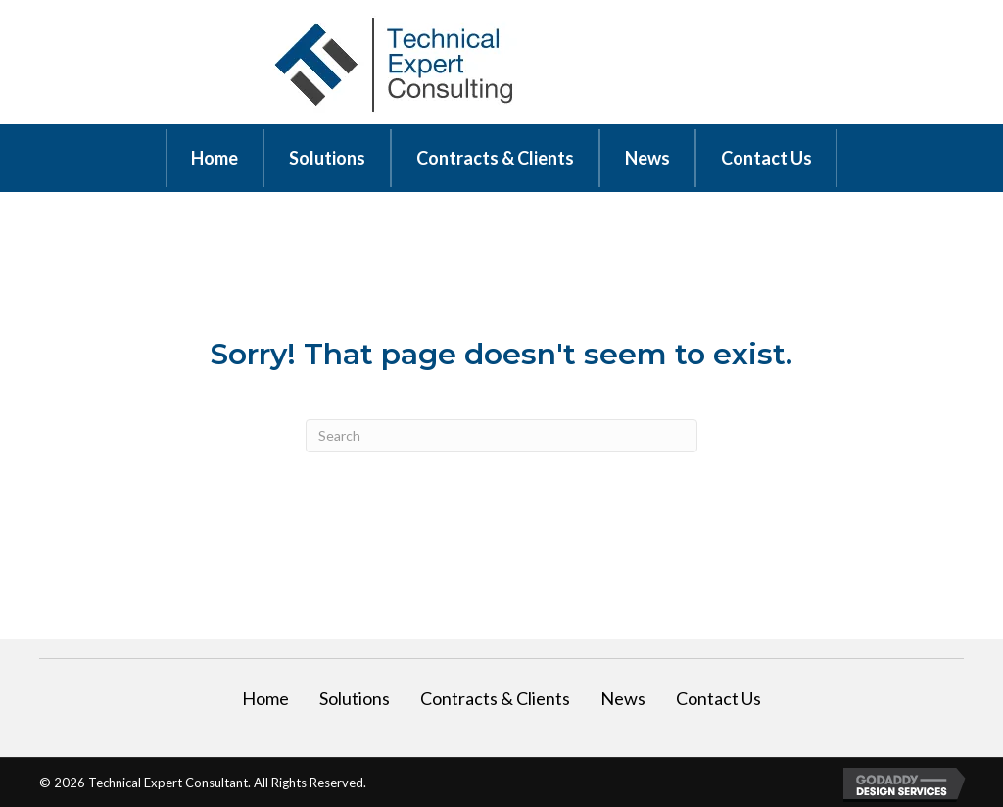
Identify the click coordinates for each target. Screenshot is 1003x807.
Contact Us (718, 698)
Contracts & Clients (495, 698)
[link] (214, 158)
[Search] (501, 435)
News (622, 698)
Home (265, 698)
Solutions (354, 698)
